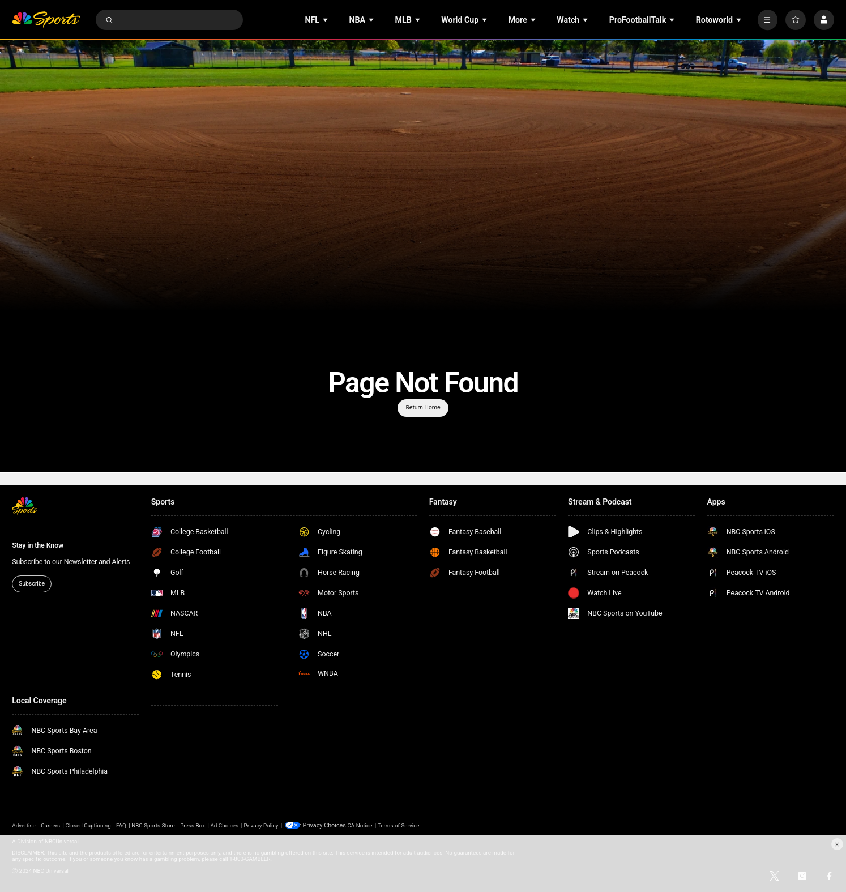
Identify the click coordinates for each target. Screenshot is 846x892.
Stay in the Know (37, 545)
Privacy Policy (261, 825)
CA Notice (367, 825)
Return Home (422, 407)
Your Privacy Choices (328, 825)
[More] (768, 20)
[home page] (46, 19)
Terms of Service (407, 825)
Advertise (24, 825)
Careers (50, 825)
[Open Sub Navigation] (326, 20)
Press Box (192, 825)
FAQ (121, 825)
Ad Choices (224, 825)
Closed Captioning (88, 825)
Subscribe (32, 583)
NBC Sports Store (153, 825)
